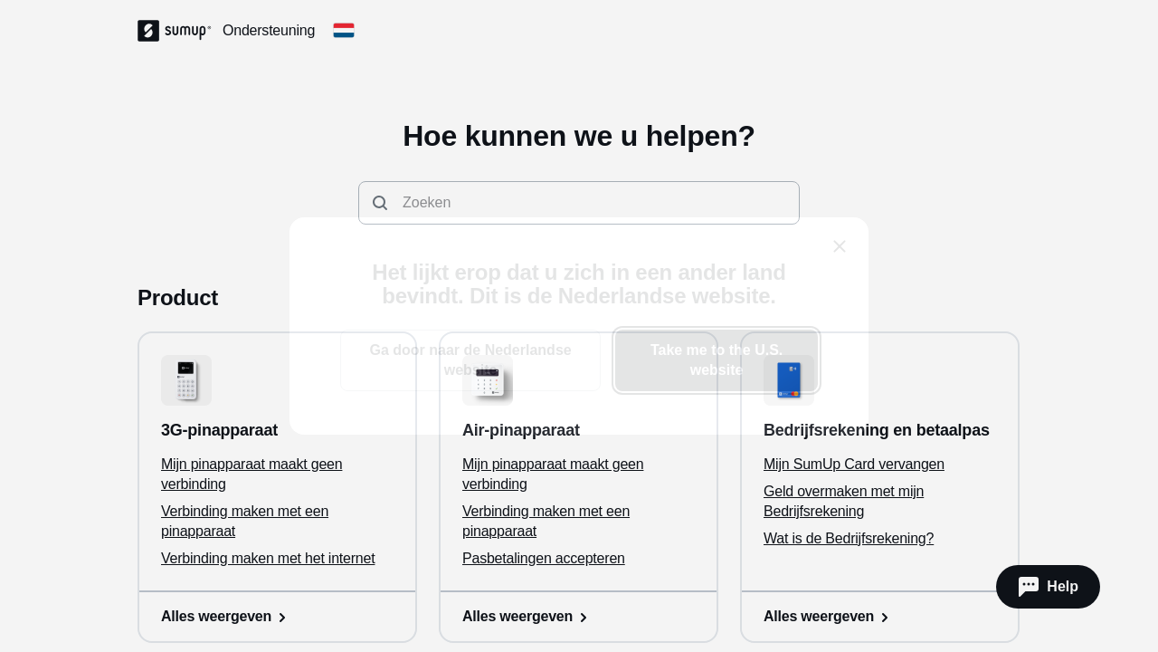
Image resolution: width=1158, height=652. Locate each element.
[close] (839, 246)
